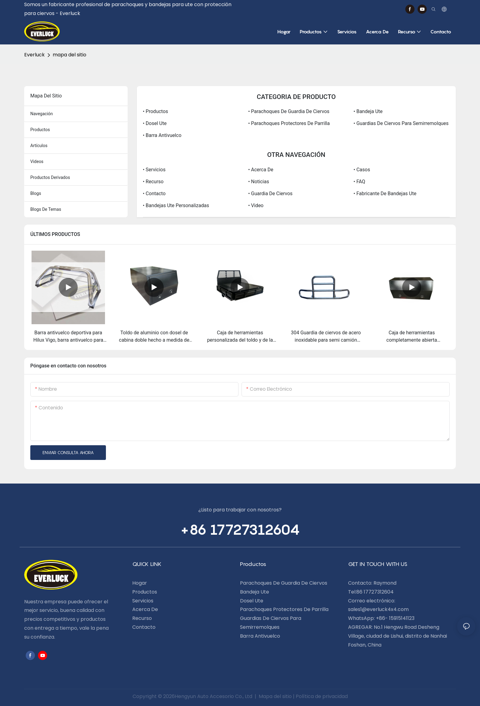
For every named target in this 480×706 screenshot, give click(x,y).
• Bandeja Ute (368, 111)
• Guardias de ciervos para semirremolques (401, 123)
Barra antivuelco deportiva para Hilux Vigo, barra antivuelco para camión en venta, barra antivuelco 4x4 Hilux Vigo (68, 337)
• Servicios (154, 170)
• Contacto (154, 193)
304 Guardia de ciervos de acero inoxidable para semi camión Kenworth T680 (326, 337)
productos (40, 129)
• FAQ (359, 181)
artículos (38, 145)
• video (256, 205)
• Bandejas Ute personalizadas (176, 205)
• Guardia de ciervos (270, 193)
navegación (41, 113)
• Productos (155, 111)
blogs (35, 193)
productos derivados (50, 177)
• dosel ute (155, 123)
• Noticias (258, 181)
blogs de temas (45, 209)
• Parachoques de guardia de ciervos (288, 111)
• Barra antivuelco (162, 135)
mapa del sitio (69, 54)
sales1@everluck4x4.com (378, 609)
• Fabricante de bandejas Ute (385, 193)
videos (36, 161)
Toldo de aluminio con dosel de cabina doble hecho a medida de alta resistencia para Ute (154, 337)
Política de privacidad (322, 696)
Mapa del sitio (275, 696)
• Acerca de (260, 170)
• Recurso (153, 181)
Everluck (34, 54)
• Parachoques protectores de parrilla (289, 123)
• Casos (362, 170)
